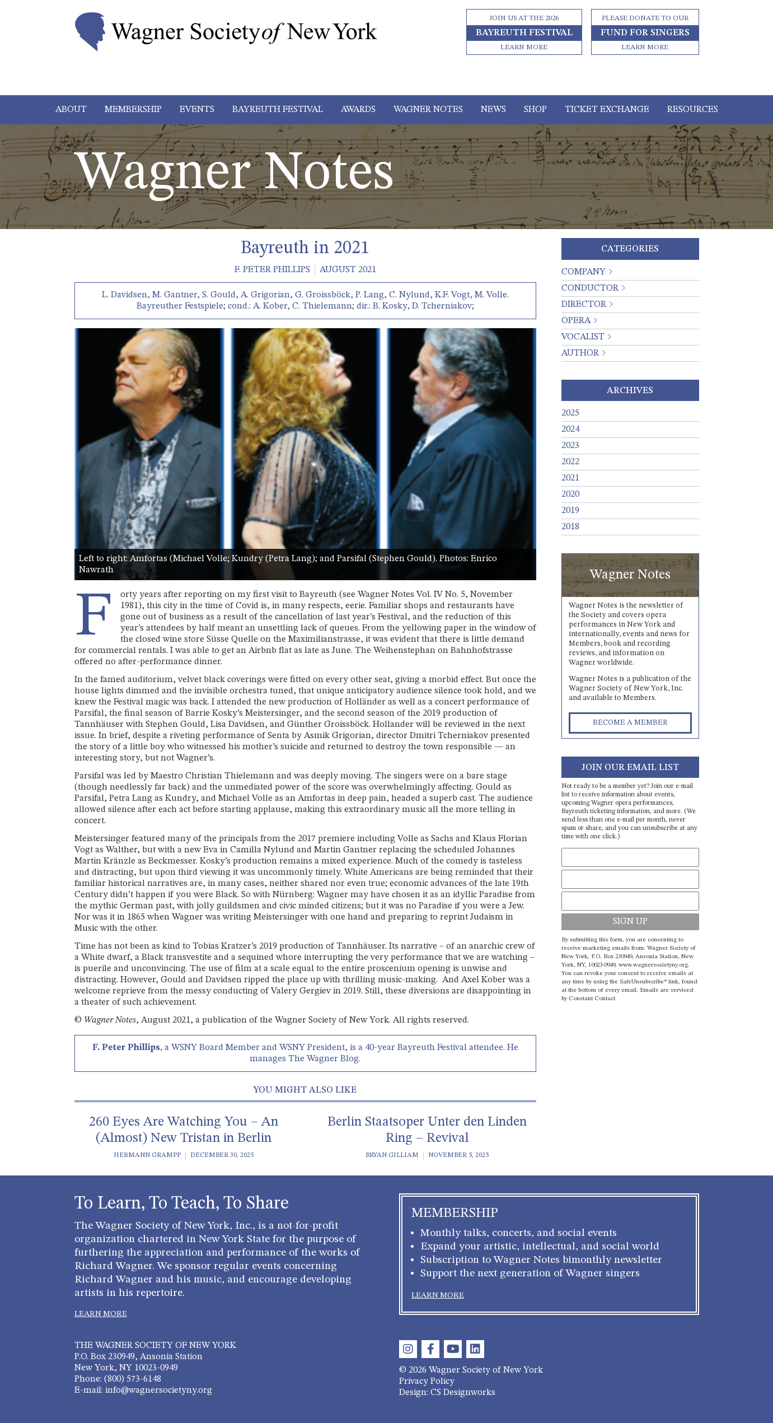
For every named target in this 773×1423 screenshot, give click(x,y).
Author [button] (580, 353)
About (71, 109)
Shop (535, 109)
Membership (133, 109)
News (493, 109)
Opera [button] (576, 320)
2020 (570, 494)
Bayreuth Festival (277, 109)
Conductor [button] (590, 288)
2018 (570, 526)
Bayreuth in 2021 (305, 249)
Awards (358, 109)
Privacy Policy (427, 1381)
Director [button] (583, 304)
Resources (692, 109)
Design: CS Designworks (447, 1392)
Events (197, 109)
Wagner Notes (428, 109)
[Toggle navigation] (386, 79)
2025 (570, 413)
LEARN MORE (100, 1314)
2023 (570, 445)
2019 (570, 510)
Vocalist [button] (583, 337)
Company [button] (583, 272)
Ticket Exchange (607, 109)
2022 (570, 462)
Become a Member (630, 722)
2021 (570, 478)
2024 (570, 429)
